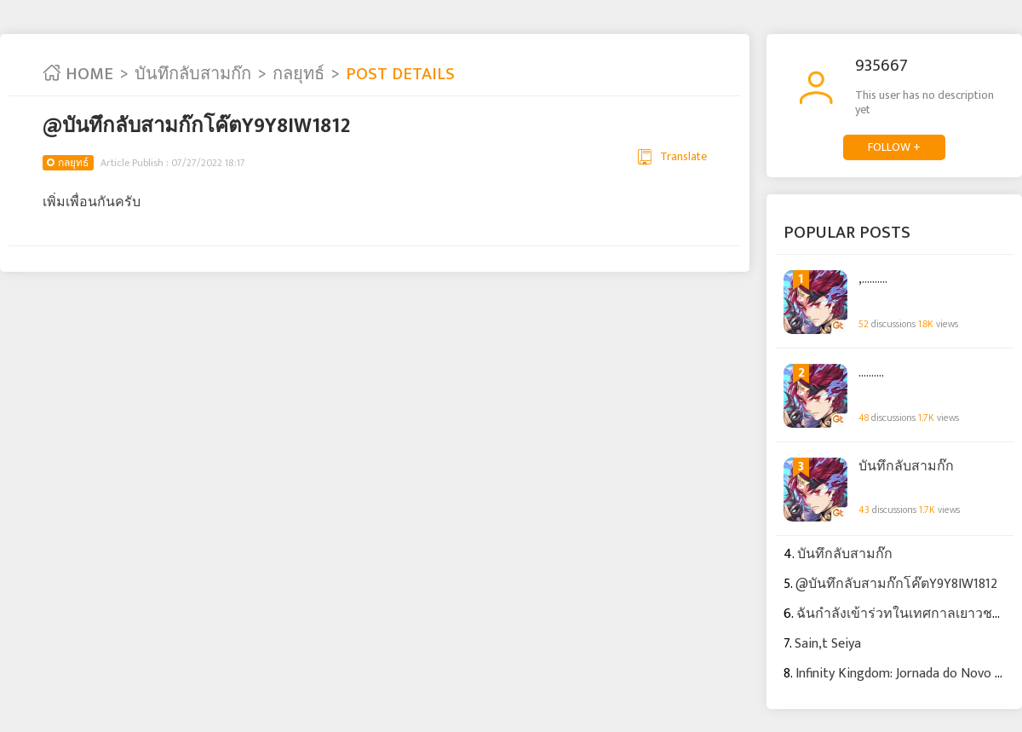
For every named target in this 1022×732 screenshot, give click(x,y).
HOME (78, 74)
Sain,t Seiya (828, 643)
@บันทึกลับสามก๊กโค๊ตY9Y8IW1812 (896, 584)
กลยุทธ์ (298, 74)
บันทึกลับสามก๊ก (193, 74)
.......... (871, 373)
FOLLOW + (894, 147)
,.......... (872, 279)
